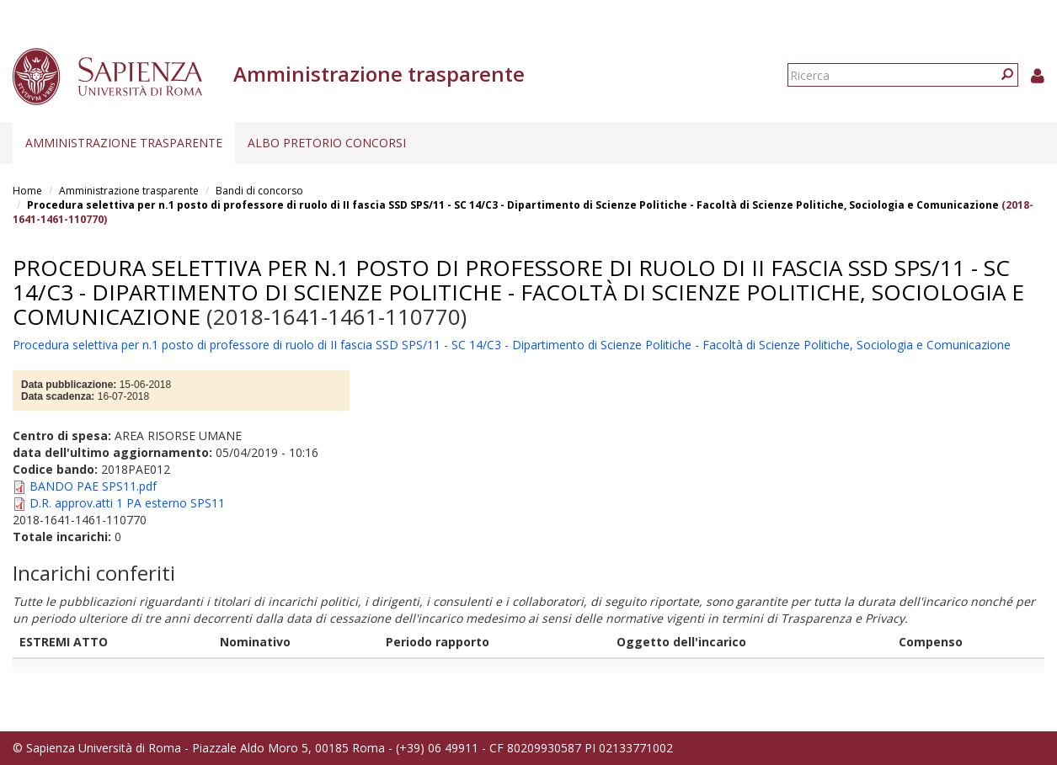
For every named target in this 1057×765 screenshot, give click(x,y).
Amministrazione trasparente (123, 143)
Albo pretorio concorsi (327, 143)
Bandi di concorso (259, 190)
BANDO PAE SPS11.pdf (93, 486)
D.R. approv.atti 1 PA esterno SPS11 (127, 503)
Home (27, 190)
